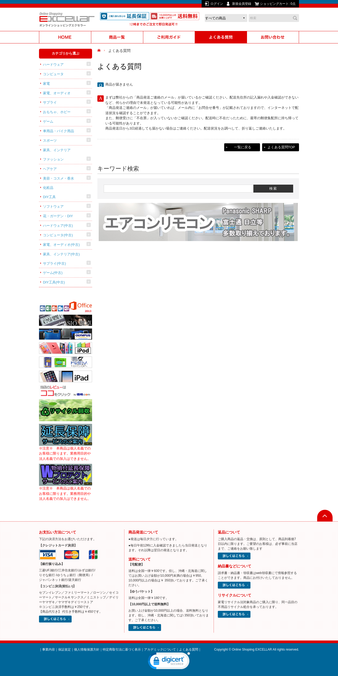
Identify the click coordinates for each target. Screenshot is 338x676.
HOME (99, 50)
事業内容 (48, 649)
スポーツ (50, 141)
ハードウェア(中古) (58, 226)
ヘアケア (50, 169)
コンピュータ (53, 74)
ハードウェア (53, 64)
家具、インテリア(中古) (61, 254)
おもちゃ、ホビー (57, 112)
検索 (295, 18)
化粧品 (48, 188)
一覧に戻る (242, 147)
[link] (169, 662)
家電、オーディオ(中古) (61, 245)
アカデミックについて (160, 649)
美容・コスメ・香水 (58, 178)
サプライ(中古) (54, 263)
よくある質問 (188, 649)
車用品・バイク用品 (58, 131)
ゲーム (48, 121)
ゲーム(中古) (53, 273)
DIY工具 (49, 197)
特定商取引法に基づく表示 (122, 649)
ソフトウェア (53, 206)
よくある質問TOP (281, 147)
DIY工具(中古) (54, 282)
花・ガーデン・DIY (58, 216)
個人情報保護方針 (86, 649)
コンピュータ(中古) (58, 235)
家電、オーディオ (57, 93)
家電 (46, 84)
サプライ (50, 102)
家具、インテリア (57, 150)
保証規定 (64, 649)
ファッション (53, 159)
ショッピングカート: (278, 4)
